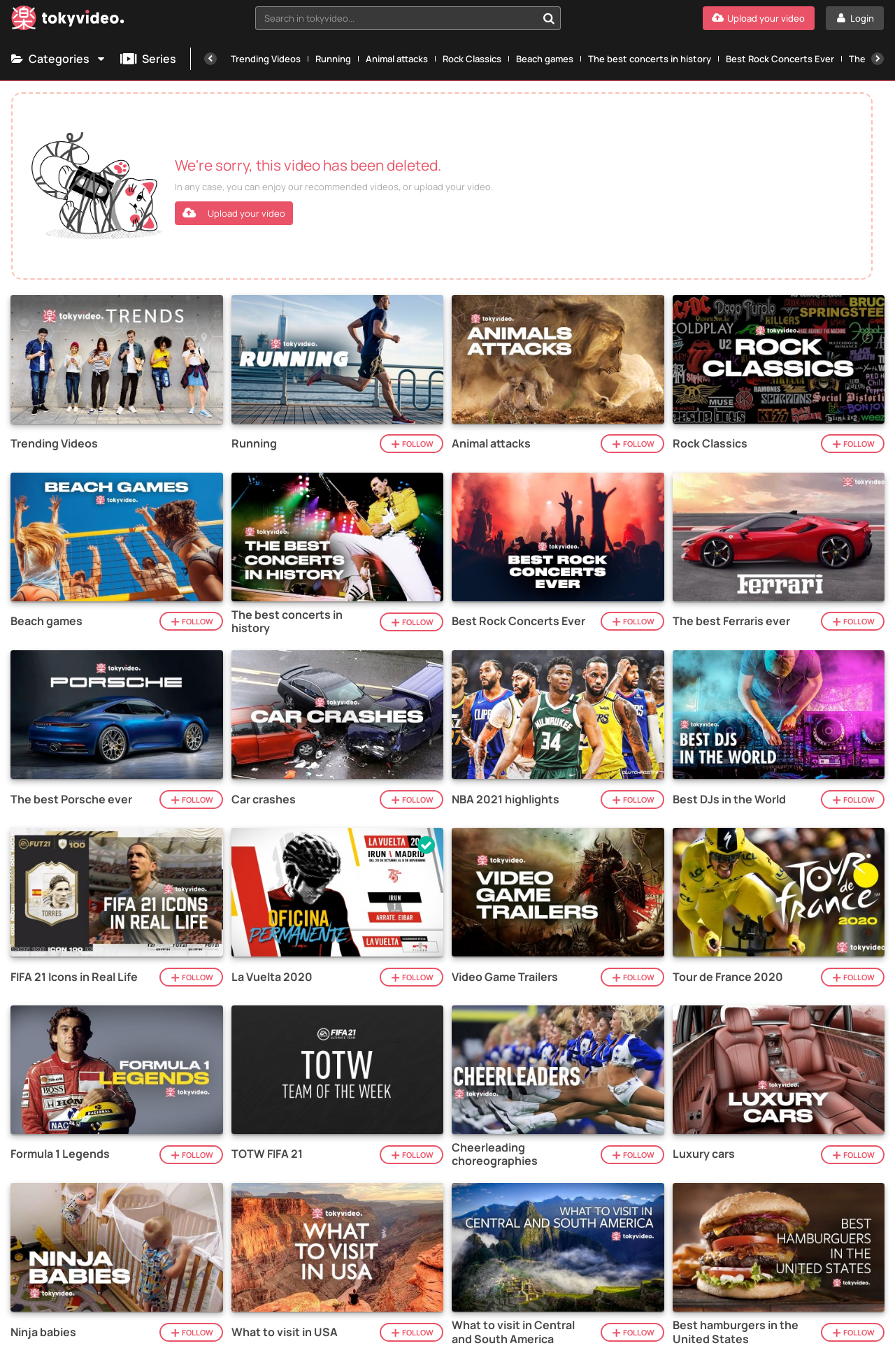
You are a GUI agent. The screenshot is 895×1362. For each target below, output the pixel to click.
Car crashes (263, 799)
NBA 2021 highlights (505, 799)
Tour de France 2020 (728, 977)
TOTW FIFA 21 (267, 1154)
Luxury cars (704, 1154)
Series (148, 58)
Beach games (544, 58)
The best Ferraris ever (731, 621)
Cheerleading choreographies (495, 1154)
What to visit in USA (284, 1332)
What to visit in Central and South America (513, 1332)
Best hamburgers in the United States (736, 1332)
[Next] (877, 58)
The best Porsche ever (71, 799)
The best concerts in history (649, 58)
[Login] (855, 18)
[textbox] (396, 18)
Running (333, 58)
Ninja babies (43, 1332)
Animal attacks (397, 58)
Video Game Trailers (505, 977)
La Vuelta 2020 (272, 977)
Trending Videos (266, 58)
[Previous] (210, 58)
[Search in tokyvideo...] (549, 18)
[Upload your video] (759, 18)
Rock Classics (472, 58)
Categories (58, 58)
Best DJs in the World (729, 799)
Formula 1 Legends (60, 1154)
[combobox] (408, 18)
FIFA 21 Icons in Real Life (74, 977)
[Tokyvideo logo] (67, 21)
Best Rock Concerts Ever (780, 58)
